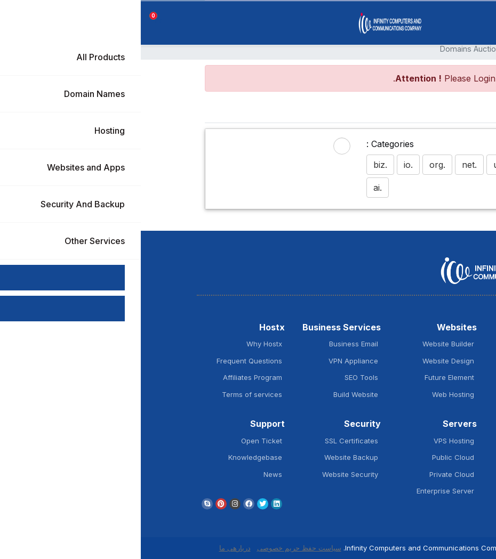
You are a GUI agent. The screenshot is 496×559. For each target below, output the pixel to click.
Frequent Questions (108, 361)
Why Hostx (123, 343)
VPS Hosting (313, 440)
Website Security (209, 474)
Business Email (212, 343)
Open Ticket (120, 440)
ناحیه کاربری (390, 48)
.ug (359, 164)
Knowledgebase (114, 457)
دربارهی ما (94, 548)
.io (267, 164)
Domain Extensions (397, 377)
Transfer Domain (401, 361)
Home (389, 111)
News (132, 474)
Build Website (215, 394)
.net (328, 164)
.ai (237, 187)
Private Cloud (311, 474)
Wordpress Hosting (397, 440)
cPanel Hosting (404, 491)
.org (297, 164)
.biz (239, 164)
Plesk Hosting (407, 474)
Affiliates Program (111, 377)
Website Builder (307, 343)
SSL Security (408, 394)
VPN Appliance (212, 361)
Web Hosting (312, 394)
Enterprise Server (304, 491)
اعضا (424, 48)
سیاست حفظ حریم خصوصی (158, 548)
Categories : (249, 144)
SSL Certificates (210, 440)
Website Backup (210, 457)
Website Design (307, 361)
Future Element (308, 377)
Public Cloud (312, 457)
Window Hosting (402, 457)
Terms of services (111, 394)
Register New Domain (393, 343)
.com (391, 164)
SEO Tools (220, 377)
